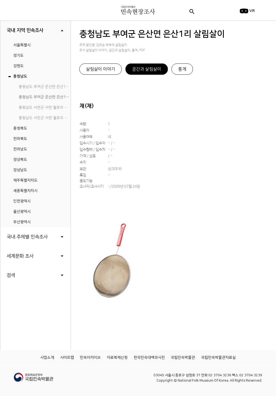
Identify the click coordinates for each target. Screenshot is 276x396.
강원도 (18, 66)
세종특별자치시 (25, 191)
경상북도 (20, 159)
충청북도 (20, 128)
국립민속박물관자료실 (218, 357)
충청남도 (20, 76)
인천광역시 (22, 201)
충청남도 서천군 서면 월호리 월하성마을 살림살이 (45, 118)
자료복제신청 (117, 357)
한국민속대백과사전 (149, 357)
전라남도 (20, 149)
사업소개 (47, 357)
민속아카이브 (90, 357)
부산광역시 (22, 222)
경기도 (18, 55)
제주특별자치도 (25, 180)
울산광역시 (22, 211)
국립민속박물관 (183, 357)
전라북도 (20, 139)
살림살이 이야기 (100, 69)
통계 (182, 69)
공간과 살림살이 (146, 69)
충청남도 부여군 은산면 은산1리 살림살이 (45, 97)
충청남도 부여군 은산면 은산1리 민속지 (45, 87)
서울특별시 (22, 45)
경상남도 (20, 170)
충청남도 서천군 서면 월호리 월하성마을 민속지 (45, 107)
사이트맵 (67, 357)
